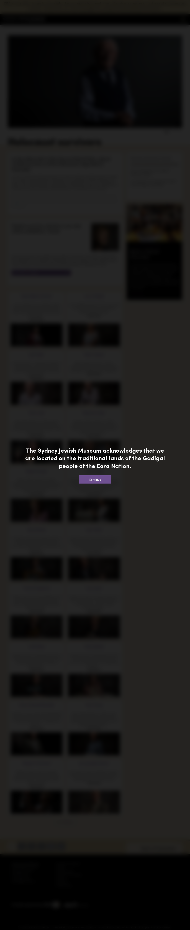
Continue (95, 479)
